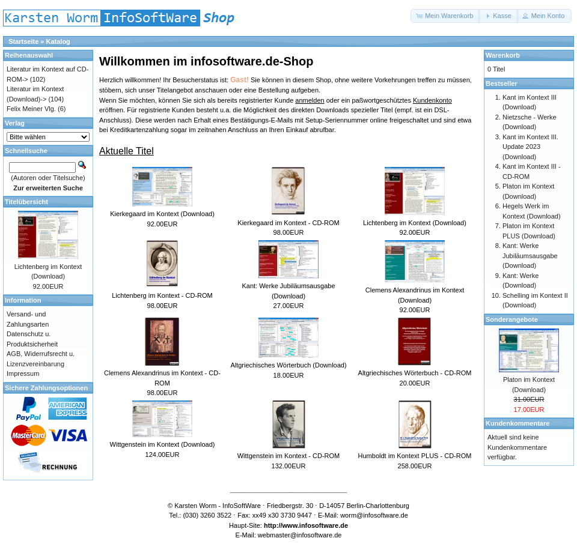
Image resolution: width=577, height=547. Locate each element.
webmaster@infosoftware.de (300, 535)
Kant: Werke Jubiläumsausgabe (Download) (530, 255)
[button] (445, 16)
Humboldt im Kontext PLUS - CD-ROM (415, 455)
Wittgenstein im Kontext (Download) (162, 444)
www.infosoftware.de (315, 525)
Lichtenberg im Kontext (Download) (414, 222)
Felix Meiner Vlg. (31, 108)
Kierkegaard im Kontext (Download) (162, 213)
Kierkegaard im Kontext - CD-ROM (288, 222)
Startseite (23, 41)
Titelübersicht (26, 201)
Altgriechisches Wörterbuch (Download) (288, 365)
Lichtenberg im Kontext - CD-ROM (162, 295)
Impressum (23, 373)
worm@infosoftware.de (374, 515)
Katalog (58, 41)
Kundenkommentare (517, 423)
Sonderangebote (512, 319)
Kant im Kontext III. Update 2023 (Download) (530, 146)
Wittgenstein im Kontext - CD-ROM (288, 455)
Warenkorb (503, 55)
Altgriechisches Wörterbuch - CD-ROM (415, 372)
